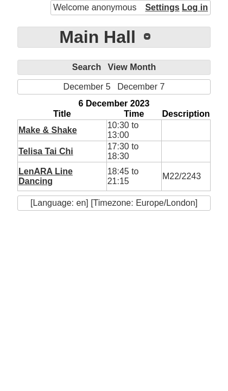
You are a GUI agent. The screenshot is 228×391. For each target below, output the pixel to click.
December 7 (140, 86)
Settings (162, 7)
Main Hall (97, 37)
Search (86, 67)
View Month (132, 67)
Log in (195, 7)
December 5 (87, 86)
